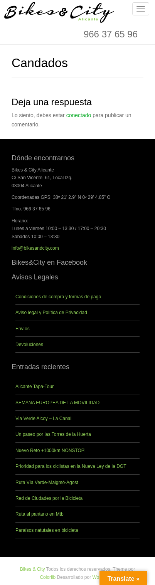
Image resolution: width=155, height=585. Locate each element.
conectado (78, 115)
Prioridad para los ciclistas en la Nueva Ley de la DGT (70, 466)
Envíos (22, 328)
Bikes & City (32, 569)
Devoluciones (29, 344)
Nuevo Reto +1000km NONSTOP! (50, 450)
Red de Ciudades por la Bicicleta (49, 498)
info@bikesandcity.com (35, 248)
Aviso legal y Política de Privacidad (51, 312)
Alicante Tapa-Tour (34, 386)
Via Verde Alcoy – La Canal (43, 418)
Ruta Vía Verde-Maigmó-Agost (46, 482)
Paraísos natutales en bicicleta (46, 530)
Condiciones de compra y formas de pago (58, 296)
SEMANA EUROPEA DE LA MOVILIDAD (57, 402)
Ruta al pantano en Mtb (39, 514)
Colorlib (48, 577)
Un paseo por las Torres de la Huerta (53, 434)
